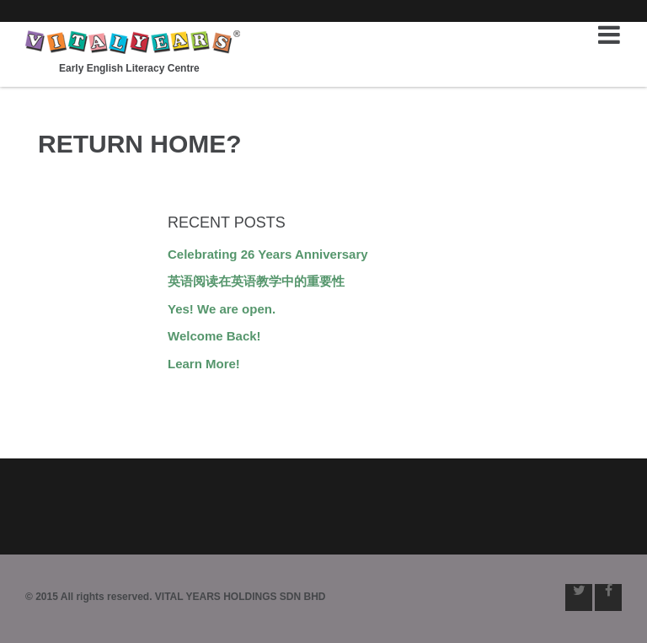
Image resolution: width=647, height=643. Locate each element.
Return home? (140, 144)
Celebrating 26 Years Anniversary (268, 254)
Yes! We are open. (221, 309)
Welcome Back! (214, 336)
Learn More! (204, 363)
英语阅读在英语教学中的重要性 (256, 281)
